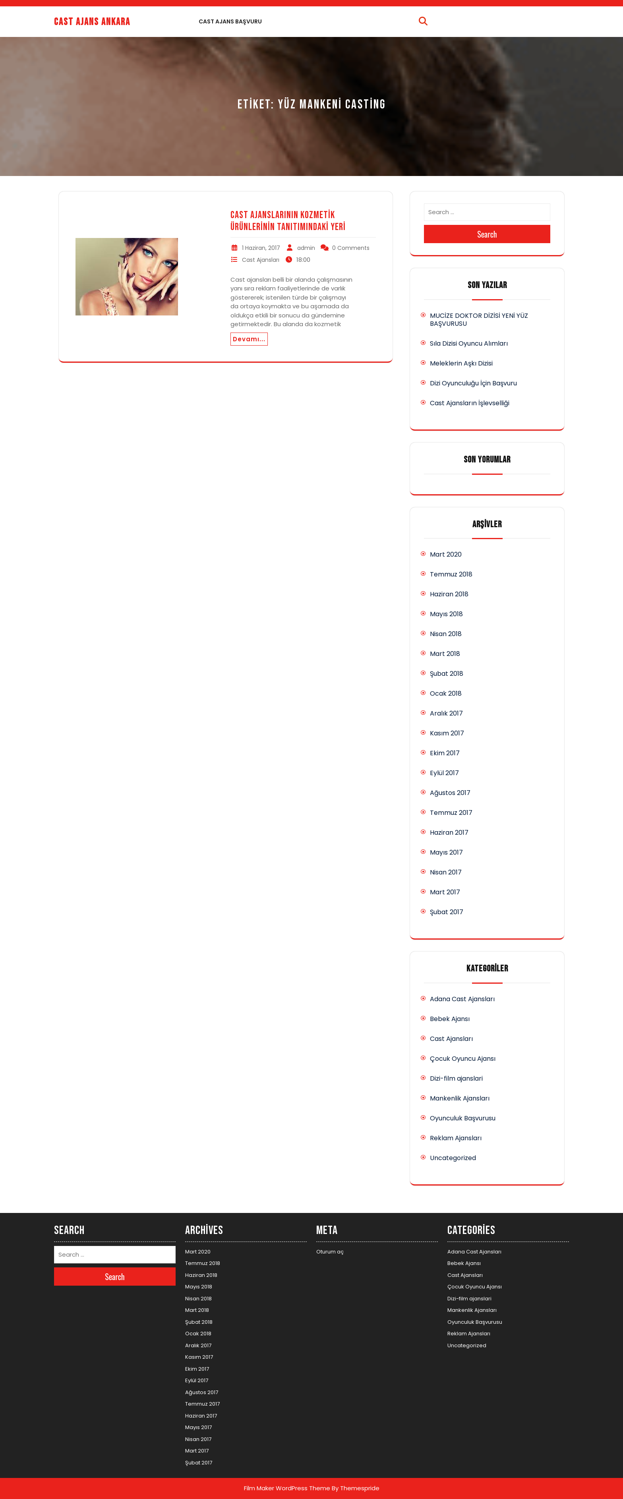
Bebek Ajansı (450, 1018)
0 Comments (351, 248)
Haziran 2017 (449, 832)
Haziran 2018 (449, 594)
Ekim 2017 (445, 753)
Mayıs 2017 (446, 852)
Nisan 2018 (446, 633)
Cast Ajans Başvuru (230, 21)
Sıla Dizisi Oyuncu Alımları (469, 343)
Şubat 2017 (446, 912)
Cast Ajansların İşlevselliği (469, 403)
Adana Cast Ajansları (462, 999)
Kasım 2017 (447, 733)
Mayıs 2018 (446, 614)
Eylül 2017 (444, 773)
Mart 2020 (446, 554)
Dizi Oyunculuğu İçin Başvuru (473, 383)
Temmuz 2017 (451, 812)
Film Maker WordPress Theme (287, 1488)
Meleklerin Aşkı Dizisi (461, 363)
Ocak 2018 (446, 693)
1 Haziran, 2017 (261, 248)
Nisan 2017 (446, 872)
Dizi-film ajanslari (456, 1078)
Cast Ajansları (260, 260)
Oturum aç (330, 1251)
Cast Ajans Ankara (92, 22)
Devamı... (249, 339)
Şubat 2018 (446, 673)
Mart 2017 (445, 892)
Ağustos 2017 (450, 792)
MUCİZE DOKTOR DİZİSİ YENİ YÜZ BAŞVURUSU (479, 319)
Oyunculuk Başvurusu (462, 1118)
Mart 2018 (445, 653)
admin (306, 248)
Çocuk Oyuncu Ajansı (462, 1058)
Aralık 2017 (446, 713)
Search (487, 234)
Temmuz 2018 (451, 574)
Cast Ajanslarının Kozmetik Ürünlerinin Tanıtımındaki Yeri (288, 221)
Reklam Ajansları (456, 1138)
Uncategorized (453, 1157)
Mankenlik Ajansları (459, 1098)
